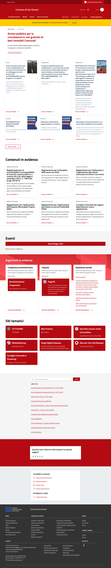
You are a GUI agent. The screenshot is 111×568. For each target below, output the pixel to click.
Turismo (33, 534)
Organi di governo (11, 520)
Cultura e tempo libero (37, 523)
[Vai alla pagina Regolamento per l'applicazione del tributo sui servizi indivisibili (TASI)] (47, 222)
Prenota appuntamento (50, 548)
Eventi (84, 537)
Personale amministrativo (13, 532)
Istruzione (84, 17)
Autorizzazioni (61, 532)
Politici (7, 530)
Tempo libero (75, 17)
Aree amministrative (11, 523)
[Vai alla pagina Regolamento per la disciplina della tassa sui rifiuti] (47, 193)
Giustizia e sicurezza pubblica (65, 523)
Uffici (7, 525)
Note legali (66, 553)
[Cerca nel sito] (102, 10)
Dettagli (74, 23)
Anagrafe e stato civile (37, 520)
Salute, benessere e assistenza (65, 530)
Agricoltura (65, 17)
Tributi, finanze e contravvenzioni (66, 525)
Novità (25, 17)
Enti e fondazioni (10, 527)
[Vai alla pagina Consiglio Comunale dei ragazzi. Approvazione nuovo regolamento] (82, 222)
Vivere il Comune (42, 17)
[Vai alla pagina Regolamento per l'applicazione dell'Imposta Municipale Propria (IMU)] (13, 222)
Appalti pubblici (35, 530)
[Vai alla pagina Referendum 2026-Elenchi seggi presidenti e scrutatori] (46, 138)
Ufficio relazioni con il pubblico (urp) (16, 556)
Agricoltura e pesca (62, 534)
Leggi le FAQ (47, 545)
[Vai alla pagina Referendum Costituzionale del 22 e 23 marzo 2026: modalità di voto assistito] (82, 138)
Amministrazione (14, 17)
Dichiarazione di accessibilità (71, 555)
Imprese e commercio (37, 527)
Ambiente (59, 527)
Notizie (84, 520)
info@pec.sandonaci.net (15, 560)
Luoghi (84, 535)
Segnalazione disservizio (51, 550)
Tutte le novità (13, 147)
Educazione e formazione (64, 520)
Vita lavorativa (35, 525)
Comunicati (85, 523)
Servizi (32, 17)
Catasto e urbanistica (37, 532)
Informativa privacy (68, 550)
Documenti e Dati (11, 534)
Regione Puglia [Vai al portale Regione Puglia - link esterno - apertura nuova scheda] (11, 2)
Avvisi (83, 525)
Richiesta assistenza (50, 553)
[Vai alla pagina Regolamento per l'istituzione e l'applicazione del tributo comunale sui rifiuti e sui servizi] (82, 193)
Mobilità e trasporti (36, 537)
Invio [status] (76, 379)
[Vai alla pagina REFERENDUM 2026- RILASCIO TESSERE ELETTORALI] (12, 138)
